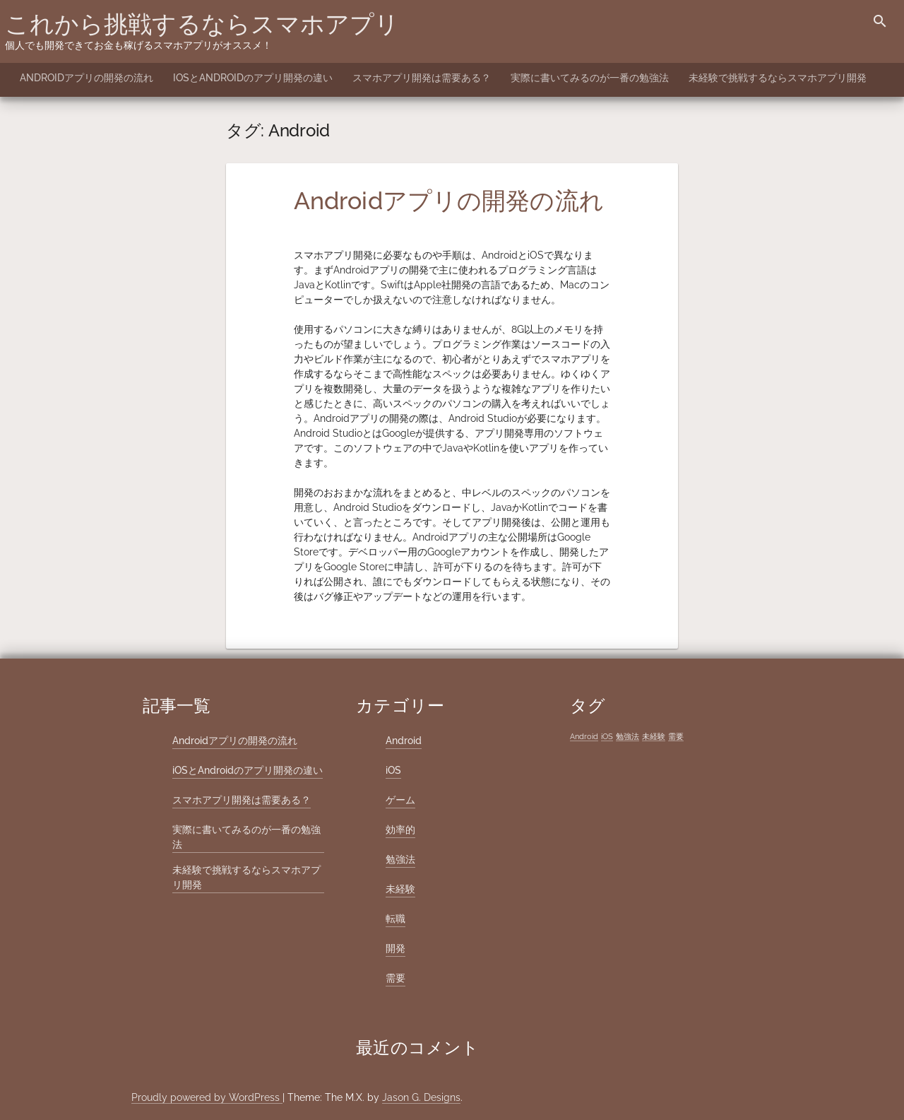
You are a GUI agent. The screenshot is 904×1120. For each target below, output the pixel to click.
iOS (393, 770)
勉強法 (400, 859)
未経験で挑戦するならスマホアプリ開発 (778, 77)
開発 (395, 948)
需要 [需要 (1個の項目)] (676, 736)
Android (404, 740)
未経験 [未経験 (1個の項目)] (653, 736)
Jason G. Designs (421, 1097)
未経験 (400, 889)
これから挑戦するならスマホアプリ (202, 24)
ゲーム (400, 800)
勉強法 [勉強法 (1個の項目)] (627, 736)
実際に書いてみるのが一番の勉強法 (590, 77)
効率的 (400, 829)
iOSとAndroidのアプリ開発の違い (253, 77)
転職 (395, 918)
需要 (395, 978)
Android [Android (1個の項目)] (584, 736)
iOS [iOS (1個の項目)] (607, 736)
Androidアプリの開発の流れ (86, 77)
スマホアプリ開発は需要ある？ (421, 77)
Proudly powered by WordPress (206, 1097)
